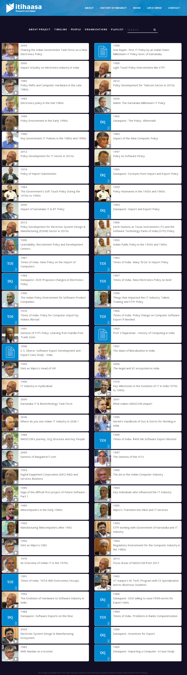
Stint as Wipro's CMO (33, 545)
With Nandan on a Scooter (36, 651)
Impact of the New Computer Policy (135, 138)
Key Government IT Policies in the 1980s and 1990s (53, 138)
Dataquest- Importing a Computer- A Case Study (143, 651)
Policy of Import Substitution (38, 173)
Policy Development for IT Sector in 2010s (47, 156)
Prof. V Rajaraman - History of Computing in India (144, 333)
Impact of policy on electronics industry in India (49, 67)
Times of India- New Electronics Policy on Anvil (142, 280)
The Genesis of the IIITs (128, 457)
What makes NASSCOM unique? (132, 403)
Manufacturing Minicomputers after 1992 (46, 527)
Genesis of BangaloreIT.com (38, 457)
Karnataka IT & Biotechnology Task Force (46, 403)
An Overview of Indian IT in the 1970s (44, 563)
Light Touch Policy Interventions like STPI (139, 67)
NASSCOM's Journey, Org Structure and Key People (52, 439)
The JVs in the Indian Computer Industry (138, 474)
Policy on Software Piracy (129, 156)
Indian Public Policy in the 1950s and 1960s (140, 244)
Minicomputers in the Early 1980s (41, 510)
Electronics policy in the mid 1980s (42, 103)
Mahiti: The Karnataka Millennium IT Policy (139, 103)
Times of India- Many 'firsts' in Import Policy (140, 262)
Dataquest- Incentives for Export (134, 633)
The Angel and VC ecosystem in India (136, 368)
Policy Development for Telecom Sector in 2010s (144, 85)
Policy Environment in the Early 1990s (44, 120)
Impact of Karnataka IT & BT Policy (42, 209)
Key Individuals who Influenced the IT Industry (142, 492)
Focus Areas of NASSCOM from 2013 (136, 563)
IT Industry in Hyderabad (36, 386)
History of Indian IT (113, 7)
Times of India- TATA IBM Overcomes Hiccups (49, 580)
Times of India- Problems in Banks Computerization (145, 616)
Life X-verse (154, 7)
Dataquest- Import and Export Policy (136, 209)
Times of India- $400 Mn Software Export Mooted (144, 439)
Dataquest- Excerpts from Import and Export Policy (145, 173)
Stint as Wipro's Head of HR (38, 368)
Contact (174, 7)
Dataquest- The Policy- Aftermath (134, 120)
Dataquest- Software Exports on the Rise (46, 616)
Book (136, 7)
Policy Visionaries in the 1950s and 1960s (139, 191)
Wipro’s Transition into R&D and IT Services (140, 510)
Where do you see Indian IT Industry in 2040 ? (49, 421)
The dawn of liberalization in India (134, 350)
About (89, 7)
